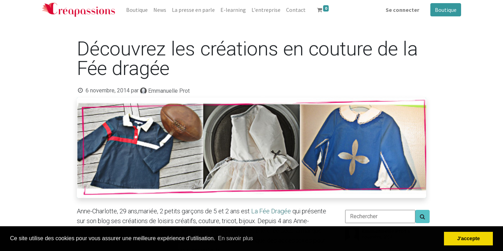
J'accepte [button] (468, 238)
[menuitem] (137, 10)
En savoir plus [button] (235, 238)
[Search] (422, 216)
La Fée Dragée (271, 211)
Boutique (446, 9)
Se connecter (402, 9)
